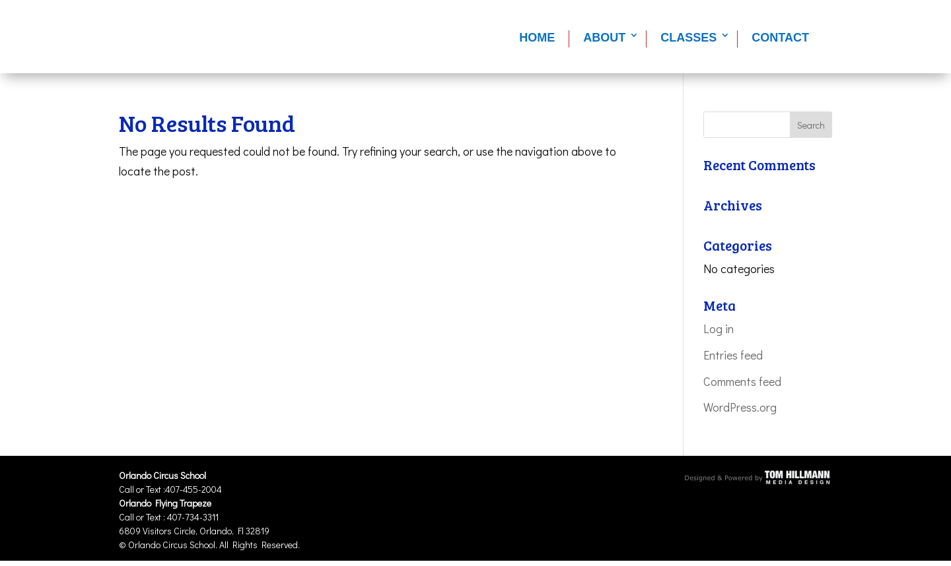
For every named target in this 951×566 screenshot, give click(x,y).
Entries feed (733, 355)
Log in (718, 328)
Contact (780, 37)
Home (537, 37)
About (604, 37)
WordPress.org (740, 407)
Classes (688, 37)
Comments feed (742, 381)
